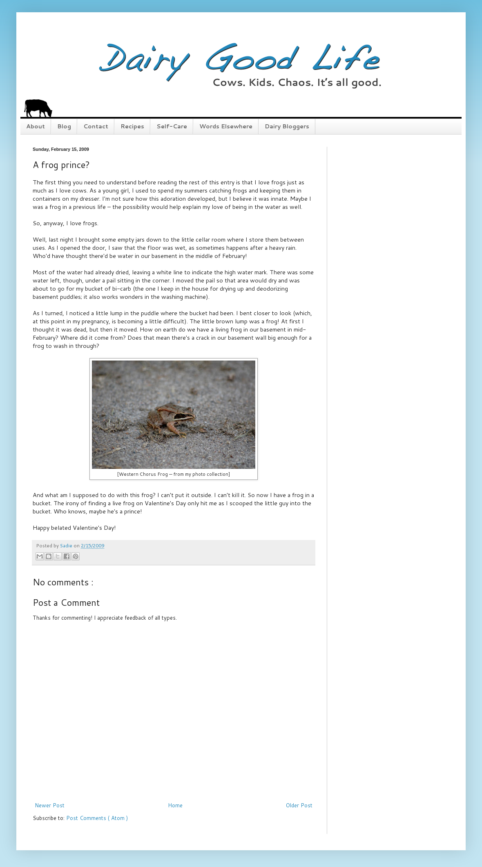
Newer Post (50, 805)
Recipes (132, 126)
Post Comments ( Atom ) (97, 818)
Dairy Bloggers (287, 126)
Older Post (299, 805)
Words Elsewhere (225, 126)
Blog (64, 126)
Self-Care (171, 126)
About (35, 126)
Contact (95, 126)
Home (175, 805)
